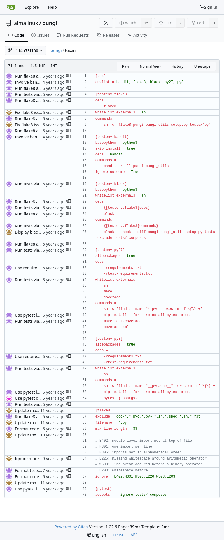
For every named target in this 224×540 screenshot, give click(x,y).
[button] (68, 76)
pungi (49, 23)
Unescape (202, 66)
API (133, 534)
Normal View (150, 66)
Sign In (208, 7)
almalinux (26, 23)
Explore (31, 7)
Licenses (118, 534)
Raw (125, 66)
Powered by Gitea (71, 527)
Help (52, 7)
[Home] (11, 7)
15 (146, 23)
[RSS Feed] (106, 23)
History (177, 66)
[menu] (96, 535)
